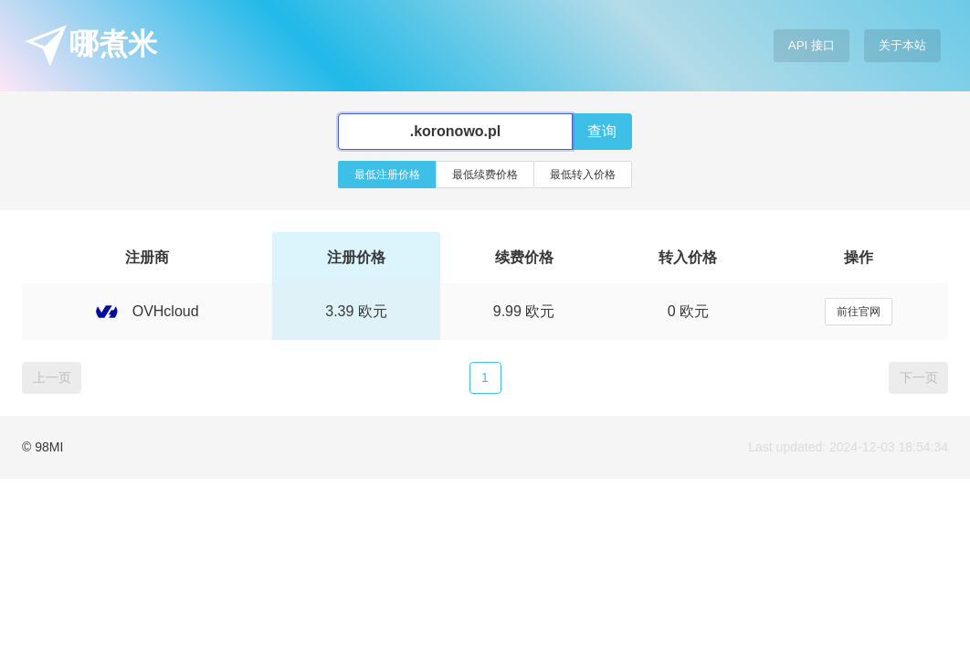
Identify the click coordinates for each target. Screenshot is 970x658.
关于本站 (902, 45)
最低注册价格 (387, 174)
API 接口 (811, 45)
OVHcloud (147, 311)
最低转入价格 (583, 174)
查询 (602, 131)
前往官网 (858, 311)
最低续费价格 (485, 174)
